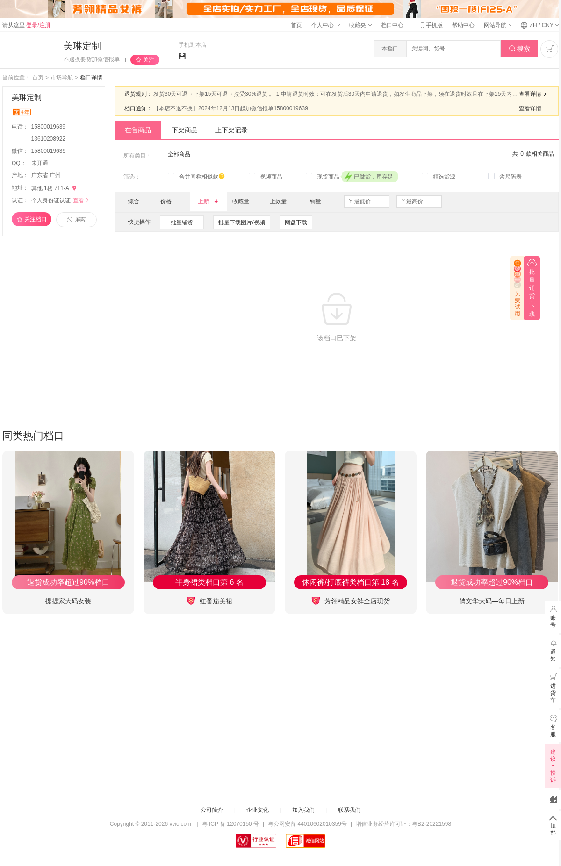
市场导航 (61, 77)
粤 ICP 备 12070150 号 (230, 824)
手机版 (430, 25)
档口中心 (395, 25)
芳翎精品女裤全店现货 (350, 601)
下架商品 (185, 130)
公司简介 (212, 810)
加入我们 (303, 810)
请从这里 (26, 25)
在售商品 (138, 130)
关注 (148, 60)
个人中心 (325, 25)
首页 (296, 25)
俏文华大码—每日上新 (492, 601)
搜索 (520, 48)
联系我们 (349, 810)
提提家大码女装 (68, 601)
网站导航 (498, 25)
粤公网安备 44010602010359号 (307, 824)
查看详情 (534, 94)
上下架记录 (231, 130)
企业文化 (257, 810)
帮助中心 (463, 25)
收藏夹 (360, 25)
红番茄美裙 (209, 601)
